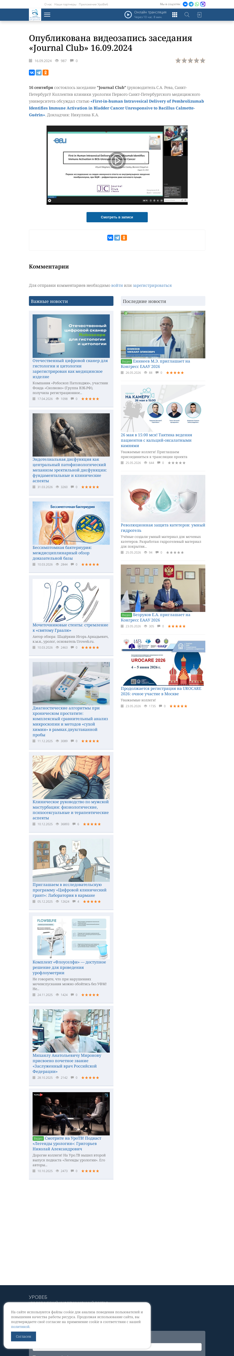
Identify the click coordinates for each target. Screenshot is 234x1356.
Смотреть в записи (117, 217)
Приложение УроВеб (93, 4)
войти (117, 285)
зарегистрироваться (152, 285)
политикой (20, 1326)
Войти (199, 15)
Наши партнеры (65, 4)
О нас (48, 4)
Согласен (23, 1336)
